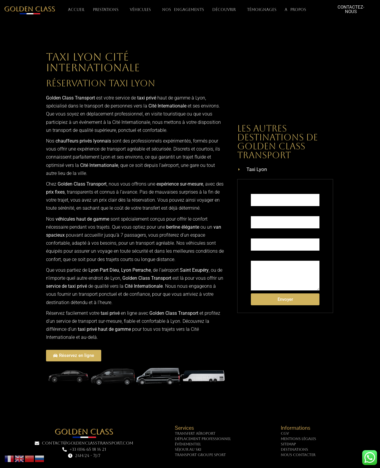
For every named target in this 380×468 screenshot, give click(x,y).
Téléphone (260, 211)
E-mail (256, 233)
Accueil (76, 9)
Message (259, 256)
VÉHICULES (142, 10)
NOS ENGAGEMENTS (183, 9)
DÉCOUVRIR (225, 10)
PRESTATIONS (107, 10)
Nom (255, 189)
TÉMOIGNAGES (261, 9)
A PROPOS (297, 10)
